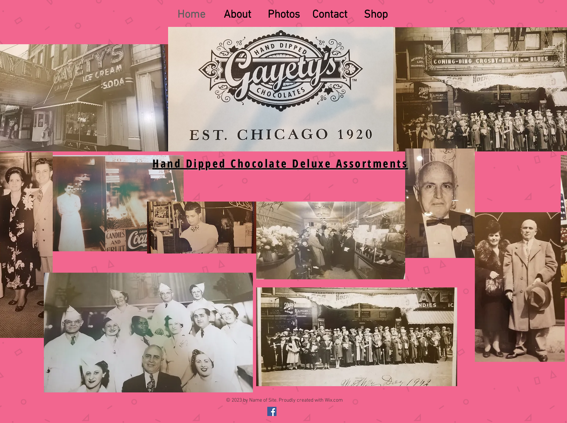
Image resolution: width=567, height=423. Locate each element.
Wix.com (334, 400)
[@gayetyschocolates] (271, 411)
